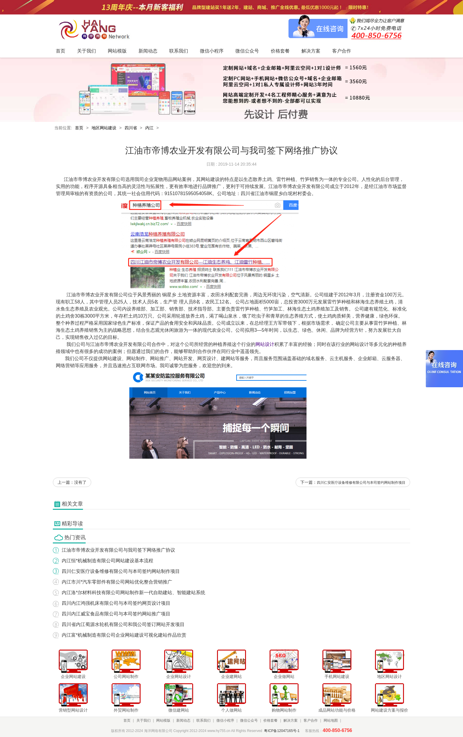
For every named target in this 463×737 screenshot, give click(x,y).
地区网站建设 (104, 127)
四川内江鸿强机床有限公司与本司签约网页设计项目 (116, 603)
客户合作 (311, 720)
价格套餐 (270, 720)
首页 (79, 127)
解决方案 (290, 720)
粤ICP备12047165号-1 (281, 731)
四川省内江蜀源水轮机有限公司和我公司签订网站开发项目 (123, 624)
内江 (149, 127)
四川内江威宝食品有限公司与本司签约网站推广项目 (116, 613)
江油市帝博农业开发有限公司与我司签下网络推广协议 (118, 550)
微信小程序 (225, 720)
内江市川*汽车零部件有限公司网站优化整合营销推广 (117, 581)
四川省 (131, 127)
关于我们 (143, 720)
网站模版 (163, 720)
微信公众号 (249, 720)
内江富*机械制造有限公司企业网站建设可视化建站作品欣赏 (124, 635)
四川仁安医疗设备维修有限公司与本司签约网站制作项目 (361, 483)
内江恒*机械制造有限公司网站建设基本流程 (107, 560)
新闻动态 (183, 720)
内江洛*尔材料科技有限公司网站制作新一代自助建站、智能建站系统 (133, 592)
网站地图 (331, 720)
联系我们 (203, 720)
